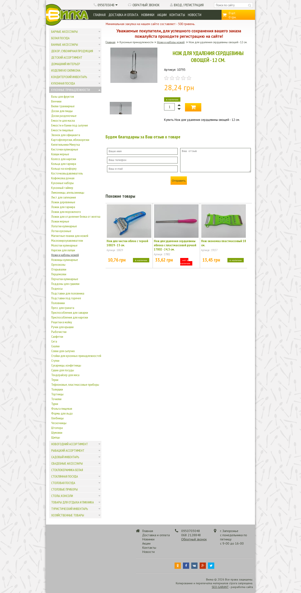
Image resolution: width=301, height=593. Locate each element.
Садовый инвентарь (65, 457)
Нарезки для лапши (63, 250)
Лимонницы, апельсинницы (67, 192)
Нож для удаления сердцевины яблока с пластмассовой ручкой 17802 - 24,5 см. (175, 245)
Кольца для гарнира (63, 164)
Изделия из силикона (65, 70)
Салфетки (57, 336)
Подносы (57, 288)
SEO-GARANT (220, 587)
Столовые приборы (64, 489)
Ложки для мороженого (66, 212)
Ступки (55, 360)
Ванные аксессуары (64, 44)
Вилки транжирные (63, 106)
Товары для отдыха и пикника (72, 502)
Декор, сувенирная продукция (72, 51)
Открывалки (58, 269)
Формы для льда (62, 413)
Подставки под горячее (66, 298)
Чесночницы (58, 423)
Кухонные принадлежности (70, 90)
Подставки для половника (67, 293)
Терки (54, 380)
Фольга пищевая (61, 408)
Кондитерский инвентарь (69, 77)
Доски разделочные (64, 116)
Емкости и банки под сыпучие (69, 125)
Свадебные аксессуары (67, 463)
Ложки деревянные (63, 202)
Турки (54, 404)
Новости (194, 14)
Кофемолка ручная (62, 178)
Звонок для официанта (65, 135)
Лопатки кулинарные (64, 226)
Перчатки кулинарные (64, 279)
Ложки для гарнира (63, 207)
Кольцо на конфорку (64, 168)
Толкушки (57, 389)
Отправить (179, 180)
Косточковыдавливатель (67, 173)
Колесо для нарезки (63, 159)
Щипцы (55, 437)
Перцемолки (58, 274)
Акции (162, 14)
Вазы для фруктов (62, 96)
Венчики (56, 101)
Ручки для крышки (62, 327)
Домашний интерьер (65, 64)
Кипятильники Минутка (65, 144)
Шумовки (56, 432)
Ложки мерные (60, 221)
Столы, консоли (62, 496)
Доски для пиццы (62, 111)
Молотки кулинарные (64, 245)
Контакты (177, 14)
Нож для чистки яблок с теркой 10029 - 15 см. (127, 243)
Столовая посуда (63, 483)
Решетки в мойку (61, 322)
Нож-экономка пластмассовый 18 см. (223, 243)
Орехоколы (58, 264)
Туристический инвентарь (69, 509)
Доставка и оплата (123, 14)
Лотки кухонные (61, 231)
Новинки (147, 14)
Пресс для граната (62, 308)
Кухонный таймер (62, 188)
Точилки (56, 399)
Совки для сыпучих (63, 351)
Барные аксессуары (64, 31)
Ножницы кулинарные (64, 260)
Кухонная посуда (63, 83)
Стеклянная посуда (64, 476)
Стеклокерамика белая (67, 470)
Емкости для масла (63, 120)
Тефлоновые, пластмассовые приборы (75, 384)
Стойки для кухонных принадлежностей (76, 356)
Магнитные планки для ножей (69, 236)
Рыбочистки (58, 332)
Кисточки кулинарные (64, 149)
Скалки (55, 346)
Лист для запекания (63, 197)
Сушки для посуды (62, 370)
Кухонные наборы (62, 183)
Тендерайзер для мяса (65, 375)
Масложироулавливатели (67, 240)
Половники (58, 303)
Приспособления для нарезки (69, 317)
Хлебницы (57, 418)
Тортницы (57, 394)
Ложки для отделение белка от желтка (75, 216)
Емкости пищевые (62, 130)
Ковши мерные (60, 154)
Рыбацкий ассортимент (67, 450)
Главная (99, 14)
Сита (54, 341)
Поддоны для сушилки (65, 284)
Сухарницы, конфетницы (66, 365)
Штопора (57, 428)
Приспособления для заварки (69, 312)
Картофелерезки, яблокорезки (70, 140)
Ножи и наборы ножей (65, 255)
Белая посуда (60, 38)
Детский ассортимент (66, 57)
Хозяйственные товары (67, 515)
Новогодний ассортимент (69, 444)
